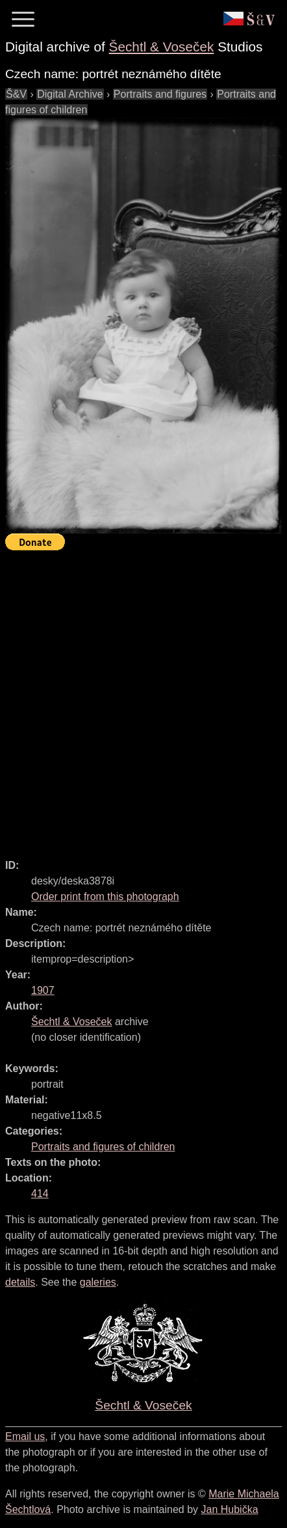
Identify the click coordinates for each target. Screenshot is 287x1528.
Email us (25, 1436)
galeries (98, 1282)
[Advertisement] (143, 699)
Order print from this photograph (105, 896)
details (20, 1282)
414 (40, 1193)
